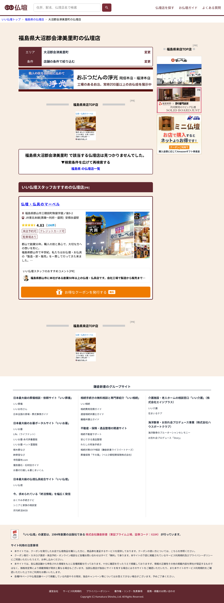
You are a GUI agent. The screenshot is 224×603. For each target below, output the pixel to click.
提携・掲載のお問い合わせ (161, 591)
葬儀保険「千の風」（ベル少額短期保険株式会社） (107, 454)
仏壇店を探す (164, 7)
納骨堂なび (19, 454)
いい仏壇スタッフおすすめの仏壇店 (53, 187)
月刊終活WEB (20, 510)
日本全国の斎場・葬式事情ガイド (30, 414)
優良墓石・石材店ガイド (26, 465)
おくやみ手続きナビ (23, 500)
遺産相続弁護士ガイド (92, 414)
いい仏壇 (18, 485)
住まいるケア (155, 413)
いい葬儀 (18, 403)
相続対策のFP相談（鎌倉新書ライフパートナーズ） (108, 449)
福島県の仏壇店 (34, 19)
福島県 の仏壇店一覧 (85, 168)
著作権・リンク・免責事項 (128, 591)
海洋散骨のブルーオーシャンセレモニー (169, 432)
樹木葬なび (19, 449)
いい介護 (153, 408)
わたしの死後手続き (91, 444)
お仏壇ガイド (188, 7)
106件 (51, 225)
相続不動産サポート (91, 434)
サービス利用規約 (72, 591)
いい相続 (85, 403)
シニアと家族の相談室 (25, 505)
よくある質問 (211, 7)
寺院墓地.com (20, 459)
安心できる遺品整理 (91, 439)
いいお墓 (18, 429)
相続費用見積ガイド (91, 409)
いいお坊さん (20, 409)
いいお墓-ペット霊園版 (25, 444)
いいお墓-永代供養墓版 (25, 439)
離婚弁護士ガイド (90, 419)
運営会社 (53, 591)
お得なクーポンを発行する (85, 292)
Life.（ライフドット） (25, 434)
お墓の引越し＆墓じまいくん (28, 470)
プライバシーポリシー (98, 591)
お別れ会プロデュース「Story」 (165, 437)
